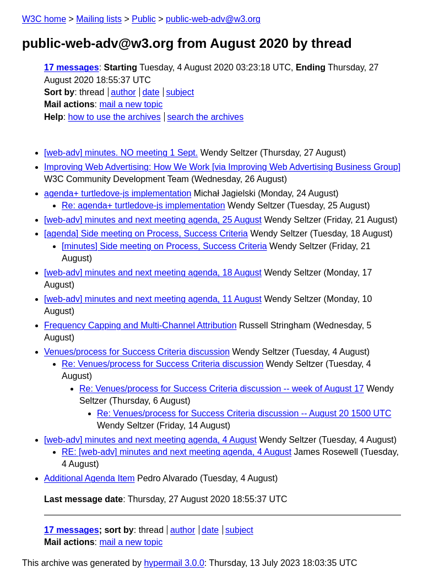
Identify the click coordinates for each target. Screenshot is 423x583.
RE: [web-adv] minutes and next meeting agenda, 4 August (176, 452)
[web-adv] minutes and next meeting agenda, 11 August (153, 299)
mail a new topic (130, 104)
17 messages (71, 67)
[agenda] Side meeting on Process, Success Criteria (146, 233)
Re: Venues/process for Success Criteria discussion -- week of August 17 (221, 388)
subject (180, 92)
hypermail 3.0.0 (174, 563)
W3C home (44, 19)
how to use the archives (114, 117)
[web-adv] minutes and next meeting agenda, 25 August (153, 219)
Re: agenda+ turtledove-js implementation (143, 205)
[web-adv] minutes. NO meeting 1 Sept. (121, 152)
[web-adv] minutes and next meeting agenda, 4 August (150, 439)
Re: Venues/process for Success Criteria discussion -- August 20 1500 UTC (244, 413)
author (123, 92)
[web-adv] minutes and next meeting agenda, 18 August (153, 272)
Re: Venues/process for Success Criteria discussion (162, 364)
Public (144, 19)
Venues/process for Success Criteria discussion (137, 351)
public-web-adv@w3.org (213, 19)
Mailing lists (99, 19)
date (150, 92)
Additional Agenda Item (89, 478)
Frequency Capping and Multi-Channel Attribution (140, 325)
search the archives (205, 117)
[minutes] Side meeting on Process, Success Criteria (164, 246)
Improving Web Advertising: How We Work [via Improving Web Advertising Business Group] (222, 167)
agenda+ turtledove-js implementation (117, 193)
